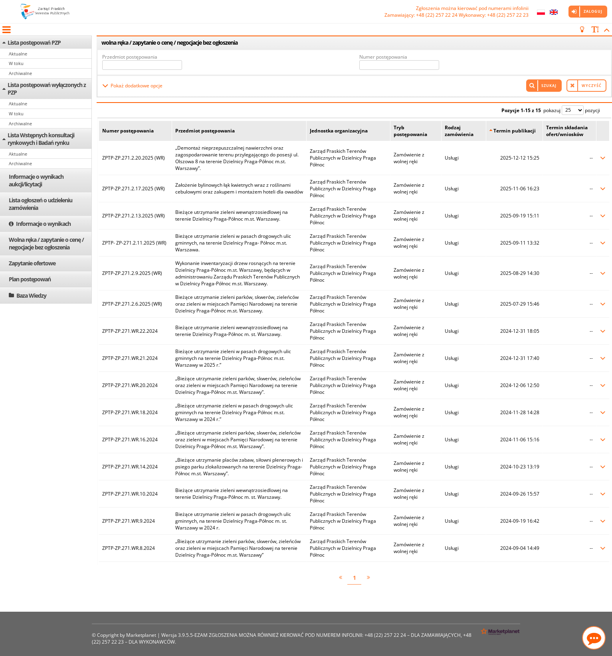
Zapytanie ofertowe (32, 263)
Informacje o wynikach (43, 223)
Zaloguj (593, 11)
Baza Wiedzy (31, 295)
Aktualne (18, 54)
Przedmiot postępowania (129, 56)
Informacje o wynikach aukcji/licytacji (36, 180)
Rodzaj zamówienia (459, 131)
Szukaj (549, 85)
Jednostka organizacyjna (339, 130)
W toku (16, 63)
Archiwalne (20, 73)
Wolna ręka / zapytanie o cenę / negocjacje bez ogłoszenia (46, 243)
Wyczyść (592, 85)
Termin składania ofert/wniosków (567, 131)
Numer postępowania (383, 56)
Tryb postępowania (410, 131)
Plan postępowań (30, 279)
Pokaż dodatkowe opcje (136, 85)
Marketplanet (141, 635)
